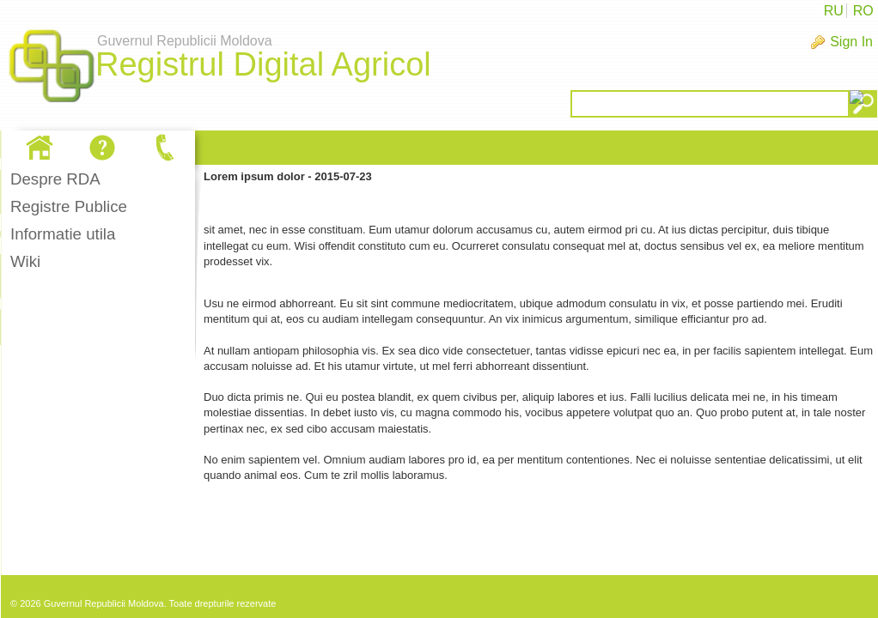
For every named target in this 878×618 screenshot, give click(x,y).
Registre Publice (68, 206)
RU (834, 10)
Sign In (851, 41)
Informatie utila (62, 234)
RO (863, 10)
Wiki (25, 261)
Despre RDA (55, 179)
